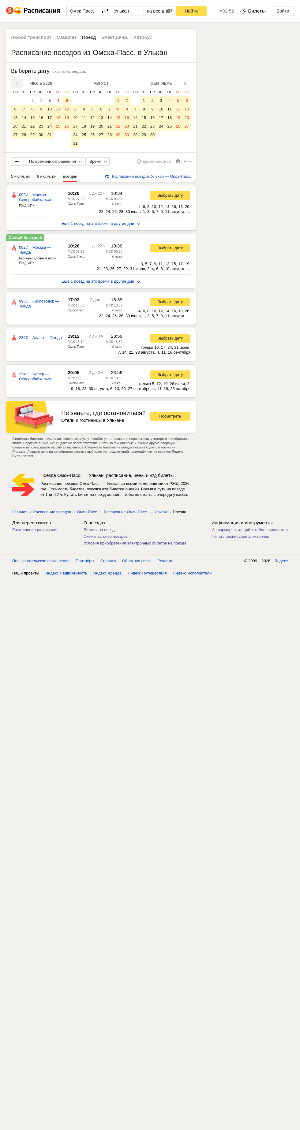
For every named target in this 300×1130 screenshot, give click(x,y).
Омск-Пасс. (76, 204)
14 (24, 117)
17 (49, 117)
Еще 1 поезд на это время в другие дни (101, 223)
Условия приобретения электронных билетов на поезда (135, 543)
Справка (108, 561)
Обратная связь (137, 561)
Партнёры (85, 561)
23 (41, 126)
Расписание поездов (52, 512)
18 (58, 117)
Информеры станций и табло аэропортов (250, 529)
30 (41, 134)
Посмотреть (170, 416)
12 (67, 109)
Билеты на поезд (99, 529)
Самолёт (67, 37)
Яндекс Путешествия (147, 573)
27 (15, 134)
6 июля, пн (47, 176)
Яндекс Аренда (107, 573)
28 (24, 134)
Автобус (142, 37)
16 (41, 117)
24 (49, 126)
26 (67, 126)
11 (58, 109)
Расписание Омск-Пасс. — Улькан (135, 512)
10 (49, 109)
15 (32, 117)
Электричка (114, 37)
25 (58, 126)
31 (49, 134)
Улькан (116, 204)
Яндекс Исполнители (192, 573)
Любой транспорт (31, 37)
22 (32, 126)
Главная (19, 512)
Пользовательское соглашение (40, 561)
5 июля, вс (20, 176)
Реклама (166, 561)
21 (24, 126)
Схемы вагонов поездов (106, 536)
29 (32, 134)
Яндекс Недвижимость (66, 573)
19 (67, 117)
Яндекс (281, 561)
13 (15, 117)
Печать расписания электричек (240, 536)
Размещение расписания (35, 529)
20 (15, 126)
